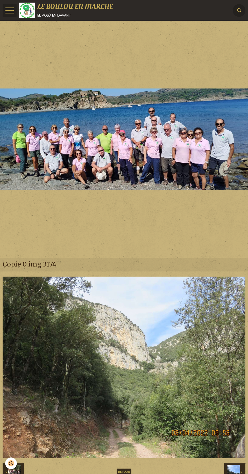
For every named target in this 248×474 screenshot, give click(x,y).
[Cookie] (11, 463)
